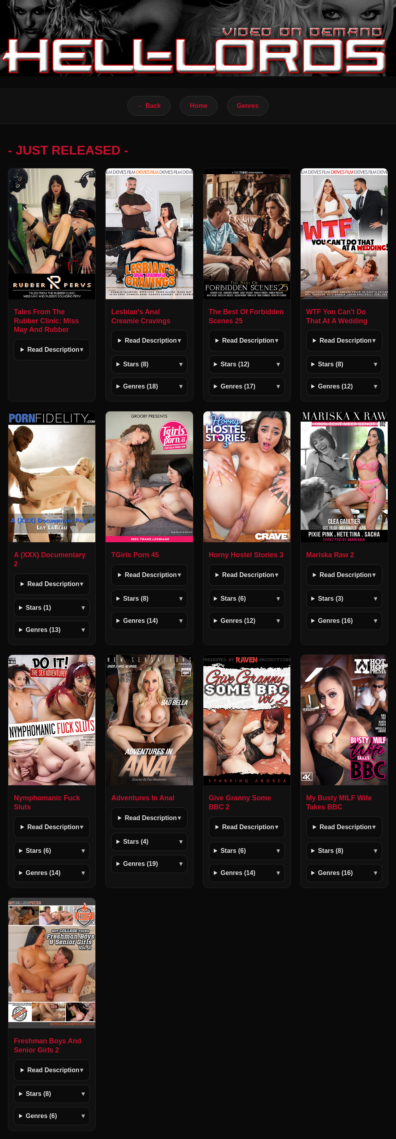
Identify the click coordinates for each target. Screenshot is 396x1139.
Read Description (53, 349)
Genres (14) (140, 620)
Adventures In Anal (142, 798)
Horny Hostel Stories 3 (246, 555)
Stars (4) (135, 841)
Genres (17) (237, 386)
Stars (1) (38, 607)
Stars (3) (330, 598)
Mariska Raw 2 (330, 555)
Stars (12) (234, 364)
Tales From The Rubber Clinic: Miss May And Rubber (46, 321)
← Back (149, 105)
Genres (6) (41, 1116)
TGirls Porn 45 (135, 555)
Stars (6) (233, 598)
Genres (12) (335, 386)
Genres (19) (140, 863)
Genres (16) (335, 620)
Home (198, 105)
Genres (248, 105)
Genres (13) (43, 629)
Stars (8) (135, 364)
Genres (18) (140, 386)
